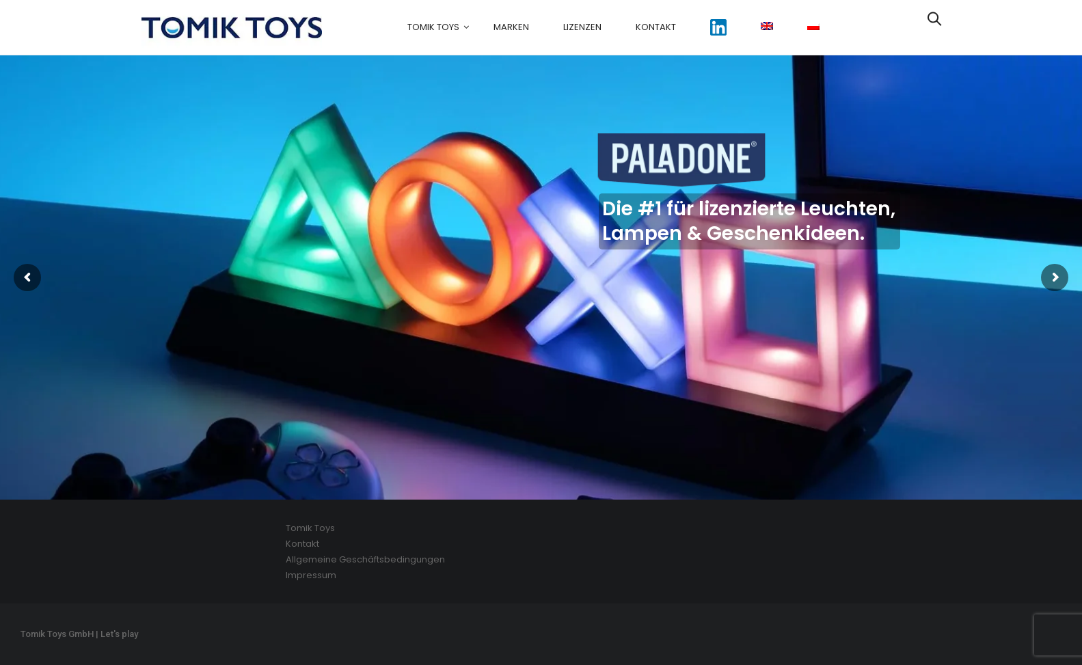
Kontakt (656, 27)
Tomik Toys (433, 27)
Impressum (311, 575)
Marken (511, 27)
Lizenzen (582, 27)
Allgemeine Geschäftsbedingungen (365, 559)
